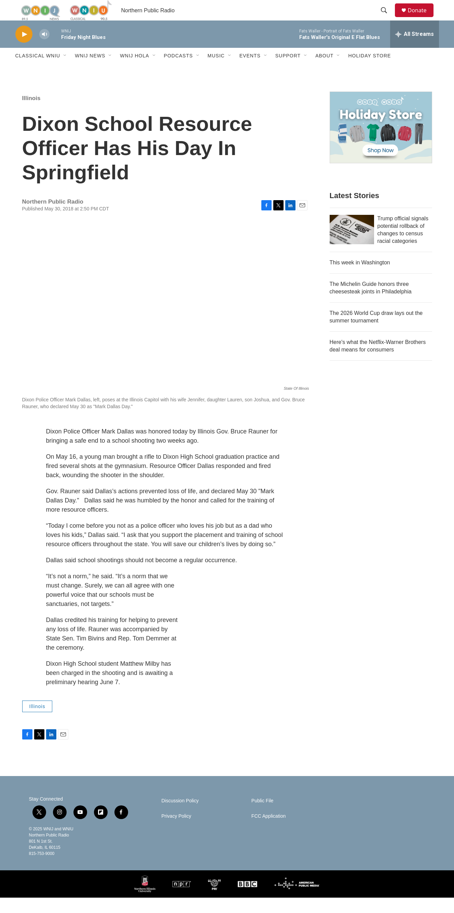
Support (288, 71)
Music (216, 71)
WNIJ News (90, 71)
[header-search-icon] (387, 18)
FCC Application (268, 831)
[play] (23, 50)
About (324, 71)
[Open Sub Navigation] (65, 71)
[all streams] (414, 49)
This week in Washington (360, 278)
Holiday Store (369, 71)
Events (250, 71)
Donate (421, 18)
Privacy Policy (176, 831)
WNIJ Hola (134, 71)
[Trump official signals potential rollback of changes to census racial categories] (352, 245)
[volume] (44, 49)
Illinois (31, 113)
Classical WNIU (37, 71)
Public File (262, 816)
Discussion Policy (180, 816)
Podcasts (178, 71)
